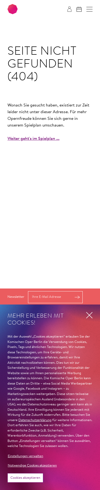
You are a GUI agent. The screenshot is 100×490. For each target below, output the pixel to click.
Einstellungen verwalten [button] (25, 456)
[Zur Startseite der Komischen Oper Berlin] (12, 9)
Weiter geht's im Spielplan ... (33, 139)
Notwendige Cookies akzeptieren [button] (32, 465)
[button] (89, 9)
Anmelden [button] (77, 297)
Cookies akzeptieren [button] (25, 478)
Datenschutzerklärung (34, 420)
